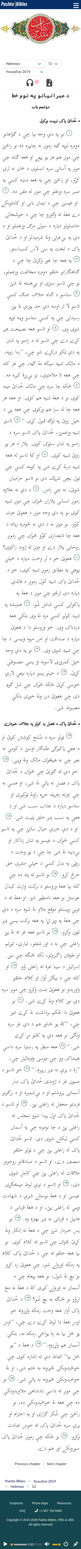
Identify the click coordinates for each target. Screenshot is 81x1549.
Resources (64, 1503)
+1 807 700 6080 (48, 1511)
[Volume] (47, 1544)
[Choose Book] (24, 64)
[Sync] (75, 1544)
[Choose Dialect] (25, 72)
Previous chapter (27, 1464)
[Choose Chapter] (53, 64)
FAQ (22, 1511)
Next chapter (57, 1464)
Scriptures (16, 1503)
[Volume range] (56, 1544)
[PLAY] (5, 1544)
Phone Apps (40, 1503)
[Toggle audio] (29, 83)
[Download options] (49, 83)
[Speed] (65, 1544)
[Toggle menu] (75, 6)
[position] (19, 1544)
